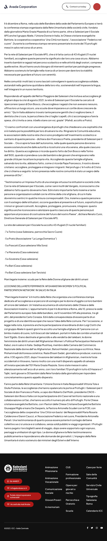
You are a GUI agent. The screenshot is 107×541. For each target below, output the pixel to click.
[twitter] (92, 528)
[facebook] (87, 528)
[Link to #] (97, 6)
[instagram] (97, 528)
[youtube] (101, 528)
